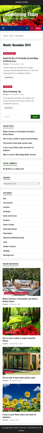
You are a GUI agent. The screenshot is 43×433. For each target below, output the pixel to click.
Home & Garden (9, 53)
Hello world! (20, 169)
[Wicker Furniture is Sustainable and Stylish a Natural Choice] (21, 282)
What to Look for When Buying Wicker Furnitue (19, 154)
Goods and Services (10, 216)
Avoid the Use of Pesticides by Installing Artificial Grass (20, 60)
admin (7, 64)
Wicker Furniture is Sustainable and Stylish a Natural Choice (20, 300)
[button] (3, 28)
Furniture (6, 207)
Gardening (7, 87)
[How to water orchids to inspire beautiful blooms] (21, 321)
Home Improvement (10, 229)
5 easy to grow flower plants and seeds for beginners (19, 415)
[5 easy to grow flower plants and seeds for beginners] (21, 398)
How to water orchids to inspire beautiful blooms (20, 138)
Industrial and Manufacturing (13, 237)
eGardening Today (21, 14)
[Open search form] (27, 28)
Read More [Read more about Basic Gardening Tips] (10, 108)
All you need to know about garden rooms (17, 143)
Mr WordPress (8, 169)
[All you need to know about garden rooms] (21, 361)
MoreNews (32, 427)
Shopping (6, 250)
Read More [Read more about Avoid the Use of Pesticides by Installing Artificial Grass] (10, 77)
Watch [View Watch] (34, 28)
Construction (8, 203)
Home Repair (7, 233)
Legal (5, 242)
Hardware (6, 220)
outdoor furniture (9, 246)
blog (4, 198)
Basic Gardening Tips (12, 91)
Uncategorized (8, 255)
